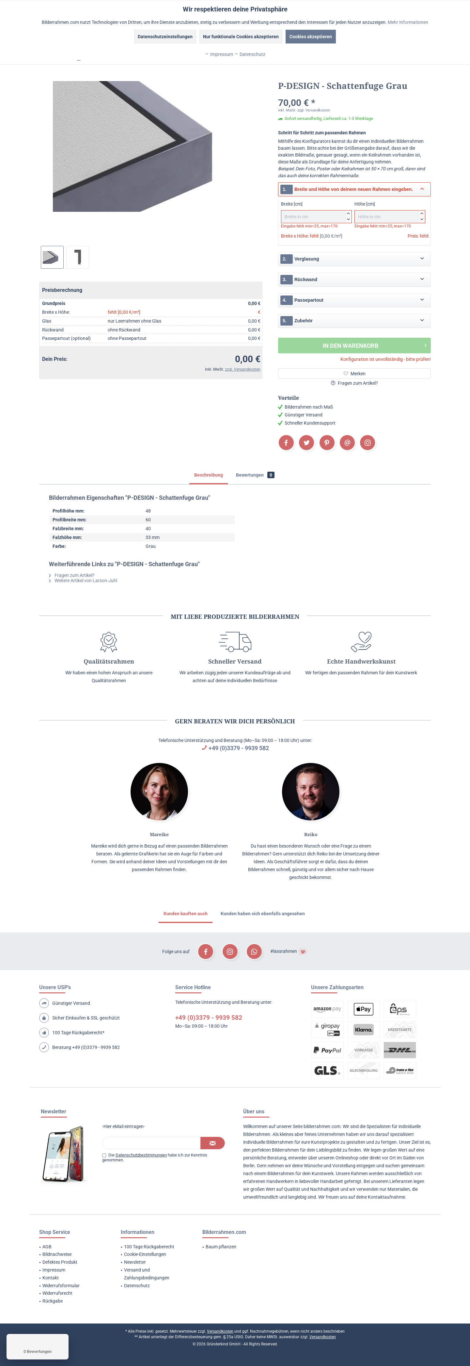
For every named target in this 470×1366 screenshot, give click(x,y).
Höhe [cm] (389, 212)
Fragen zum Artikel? (354, 383)
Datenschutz (137, 1285)
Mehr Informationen (408, 22)
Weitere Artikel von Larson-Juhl (83, 580)
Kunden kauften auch (186, 913)
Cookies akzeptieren (311, 36)
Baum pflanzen (221, 1246)
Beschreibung (208, 475)
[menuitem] (71, 1247)
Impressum (53, 1270)
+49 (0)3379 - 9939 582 (239, 748)
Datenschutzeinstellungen (165, 36)
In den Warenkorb (375, 344)
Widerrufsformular (61, 1285)
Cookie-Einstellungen (145, 1254)
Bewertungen (255, 475)
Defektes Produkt (59, 1262)
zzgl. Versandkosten (242, 369)
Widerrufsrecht (57, 1293)
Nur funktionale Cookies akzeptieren (241, 36)
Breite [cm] (316, 212)
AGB (47, 1246)
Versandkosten (220, 1331)
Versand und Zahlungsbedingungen (146, 1273)
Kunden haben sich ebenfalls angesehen (263, 913)
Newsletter (135, 1262)
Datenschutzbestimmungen (141, 1155)
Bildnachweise (56, 1254)
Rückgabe (52, 1301)
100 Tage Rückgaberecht (149, 1246)
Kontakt (50, 1277)
